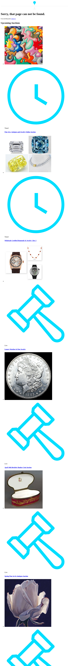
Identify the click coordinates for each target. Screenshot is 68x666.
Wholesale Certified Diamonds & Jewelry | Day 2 (20, 240)
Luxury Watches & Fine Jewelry (15, 349)
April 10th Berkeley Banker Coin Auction (18, 467)
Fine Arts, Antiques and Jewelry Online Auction (20, 132)
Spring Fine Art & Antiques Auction (16, 576)
